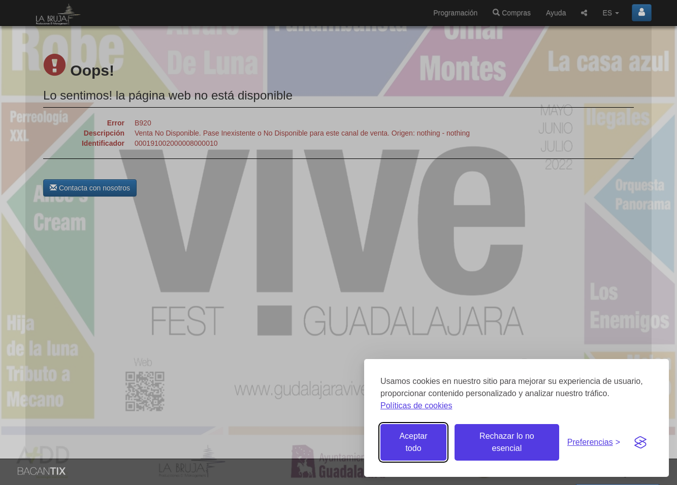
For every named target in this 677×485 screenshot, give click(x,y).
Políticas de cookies (416, 405)
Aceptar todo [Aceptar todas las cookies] (413, 442)
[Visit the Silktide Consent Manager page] (640, 442)
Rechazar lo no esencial (506, 442)
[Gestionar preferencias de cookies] (593, 442)
